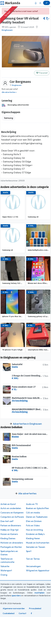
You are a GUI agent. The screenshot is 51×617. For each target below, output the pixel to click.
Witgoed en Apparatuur (37, 570)
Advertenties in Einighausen (27, 423)
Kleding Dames (7, 538)
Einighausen (7, 30)
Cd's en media (33, 512)
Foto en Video (33, 525)
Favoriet (42, 72)
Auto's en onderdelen (10, 508)
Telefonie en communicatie (7, 560)
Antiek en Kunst (8, 504)
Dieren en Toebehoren (37, 517)
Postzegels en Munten (11, 547)
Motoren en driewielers (11, 542)
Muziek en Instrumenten (37, 542)
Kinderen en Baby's (35, 534)
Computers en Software (12, 517)
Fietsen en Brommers (10, 525)
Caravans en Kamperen (12, 512)
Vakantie (4, 566)
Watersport (6, 570)
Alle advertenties (27, 493)
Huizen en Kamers (9, 534)
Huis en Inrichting (34, 529)
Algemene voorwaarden (14, 608)
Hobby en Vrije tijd (9, 529)
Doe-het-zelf (6, 521)
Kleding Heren (33, 538)
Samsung (8, 118)
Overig (3, 574)
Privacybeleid (35, 608)
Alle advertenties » (9, 92)
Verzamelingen (33, 566)
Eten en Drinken (34, 521)
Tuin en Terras (33, 559)
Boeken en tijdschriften (37, 508)
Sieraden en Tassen (35, 547)
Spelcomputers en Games (9, 553)
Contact (22, 613)
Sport (28, 551)
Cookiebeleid (8, 613)
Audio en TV (32, 504)
